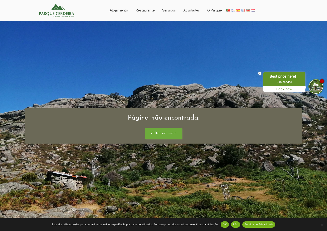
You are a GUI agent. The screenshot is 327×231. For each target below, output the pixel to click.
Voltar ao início (163, 136)
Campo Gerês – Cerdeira (55, 3)
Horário (84, 3)
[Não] (322, 224)
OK (225, 224)
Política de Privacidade (258, 224)
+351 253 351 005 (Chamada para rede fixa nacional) (155, 3)
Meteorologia (106, 3)
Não (235, 224)
